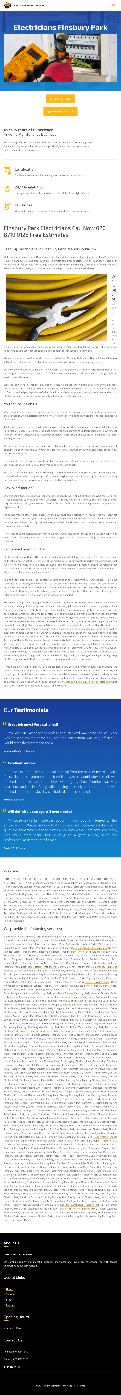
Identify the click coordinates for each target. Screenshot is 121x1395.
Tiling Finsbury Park (38, 978)
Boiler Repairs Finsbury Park (35, 1031)
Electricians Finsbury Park (59, 955)
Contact (10, 1305)
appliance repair (94, 362)
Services (10, 1294)
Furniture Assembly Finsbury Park (55, 1193)
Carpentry (15, 978)
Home (9, 1288)
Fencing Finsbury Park (31, 1125)
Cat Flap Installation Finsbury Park (79, 1204)
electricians (85, 257)
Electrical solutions (14, 384)
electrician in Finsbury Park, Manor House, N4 (87, 681)
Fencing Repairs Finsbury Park (90, 947)
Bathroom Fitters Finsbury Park (39, 966)
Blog (8, 1299)
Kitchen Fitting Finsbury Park (58, 1023)
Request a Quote (60, 111)
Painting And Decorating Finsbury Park (73, 1114)
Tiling (114, 1023)
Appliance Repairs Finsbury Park (71, 993)
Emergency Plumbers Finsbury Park (39, 1155)
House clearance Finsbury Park (36, 1216)
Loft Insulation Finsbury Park (69, 1216)
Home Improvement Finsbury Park (98, 936)
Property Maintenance (83, 997)
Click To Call (60, 98)
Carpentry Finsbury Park (67, 970)
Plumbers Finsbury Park (23, 1159)
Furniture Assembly (40, 1197)
